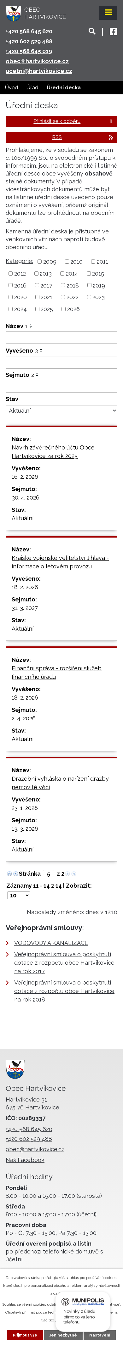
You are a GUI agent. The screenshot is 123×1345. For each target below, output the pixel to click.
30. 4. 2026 (25, 497)
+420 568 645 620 (29, 31)
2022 (73, 297)
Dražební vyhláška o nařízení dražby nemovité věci (60, 782)
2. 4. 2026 (24, 718)
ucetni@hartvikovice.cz (39, 71)
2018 (73, 285)
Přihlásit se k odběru (73, 121)
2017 (46, 285)
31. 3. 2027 (25, 608)
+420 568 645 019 (29, 51)
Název (17, 326)
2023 (98, 297)
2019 (99, 285)
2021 (46, 297)
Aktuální (22, 518)
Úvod (11, 88)
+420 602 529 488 (29, 41)
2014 (72, 273)
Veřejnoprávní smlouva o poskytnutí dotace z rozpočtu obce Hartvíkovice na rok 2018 (64, 991)
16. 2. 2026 (25, 476)
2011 (102, 261)
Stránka (30, 873)
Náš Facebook (25, 1160)
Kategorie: (19, 261)
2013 (46, 273)
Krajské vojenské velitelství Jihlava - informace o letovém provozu (60, 562)
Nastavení (99, 1335)
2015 (98, 273)
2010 (76, 261)
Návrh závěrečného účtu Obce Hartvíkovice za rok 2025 (53, 451)
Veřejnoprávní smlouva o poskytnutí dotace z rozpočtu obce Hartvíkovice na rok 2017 (64, 962)
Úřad (32, 88)
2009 (49, 261)
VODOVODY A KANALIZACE (51, 943)
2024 (20, 309)
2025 (47, 309)
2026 (73, 309)
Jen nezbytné (63, 1335)
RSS (83, 137)
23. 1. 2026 (25, 808)
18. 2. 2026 (25, 587)
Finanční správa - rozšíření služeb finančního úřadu (57, 672)
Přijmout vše (25, 1335)
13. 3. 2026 (25, 828)
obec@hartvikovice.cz (37, 61)
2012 (20, 273)
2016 (20, 285)
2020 (20, 297)
